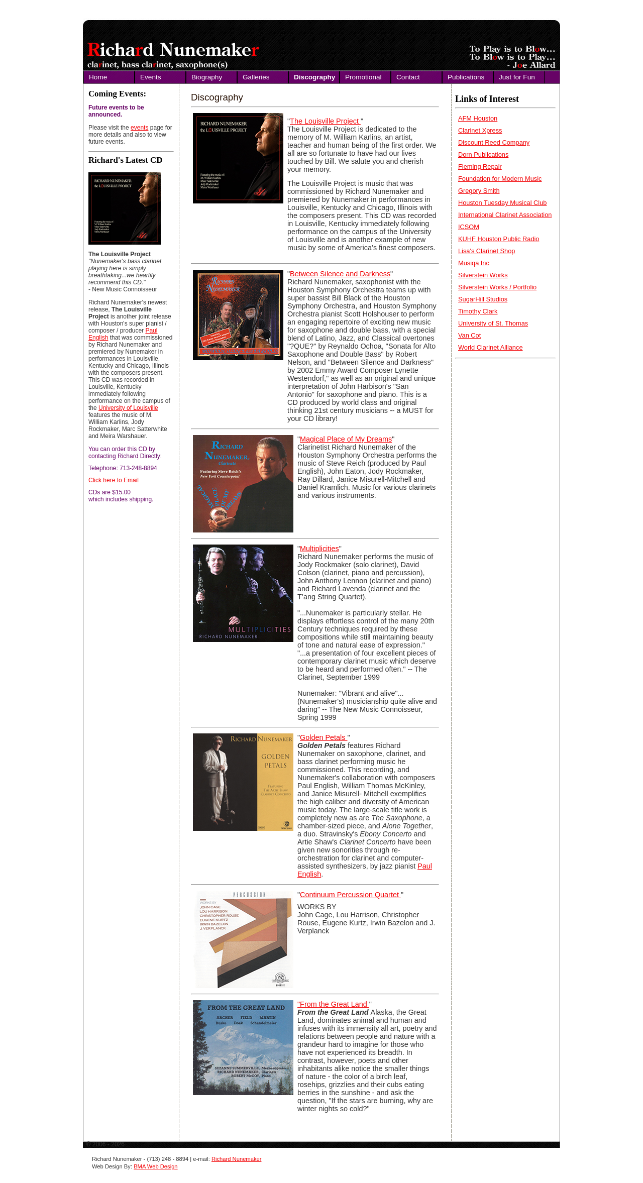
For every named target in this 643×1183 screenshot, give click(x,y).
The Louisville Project (325, 121)
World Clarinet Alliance (490, 347)
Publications (466, 77)
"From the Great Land (333, 1004)
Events (150, 77)
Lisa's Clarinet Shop (486, 251)
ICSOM (468, 227)
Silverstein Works (483, 275)
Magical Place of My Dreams (346, 439)
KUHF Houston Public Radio (498, 239)
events (139, 127)
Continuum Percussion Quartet (350, 895)
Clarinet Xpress (480, 130)
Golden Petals (323, 737)
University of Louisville (128, 407)
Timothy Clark (477, 311)
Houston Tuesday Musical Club (502, 202)
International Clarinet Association (505, 215)
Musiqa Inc (473, 263)
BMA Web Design (155, 1166)
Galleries (256, 77)
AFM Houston (477, 118)
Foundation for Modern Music (500, 178)
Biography (206, 77)
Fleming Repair (480, 166)
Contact (408, 77)
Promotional (363, 77)
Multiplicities (319, 549)
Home (98, 77)
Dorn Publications (483, 154)
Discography (314, 77)
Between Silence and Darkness (340, 274)
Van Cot (469, 335)
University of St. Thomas (493, 323)
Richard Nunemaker (236, 1159)
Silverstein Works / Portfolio (497, 287)
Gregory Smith (479, 190)
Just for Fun (517, 77)
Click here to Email (113, 480)
